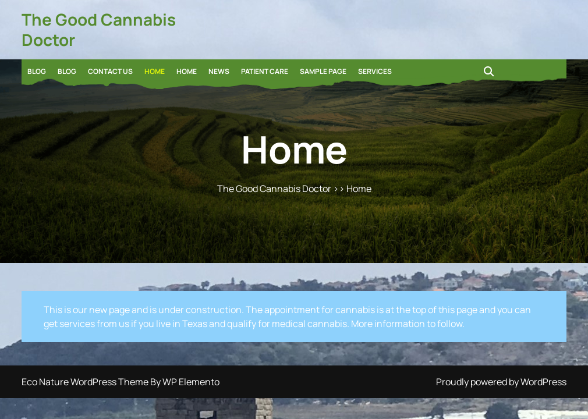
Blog (36, 71)
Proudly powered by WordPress (501, 381)
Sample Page (323, 71)
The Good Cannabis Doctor (99, 29)
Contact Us (110, 71)
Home (154, 71)
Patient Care (264, 71)
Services (375, 71)
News (218, 71)
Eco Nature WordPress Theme (86, 381)
